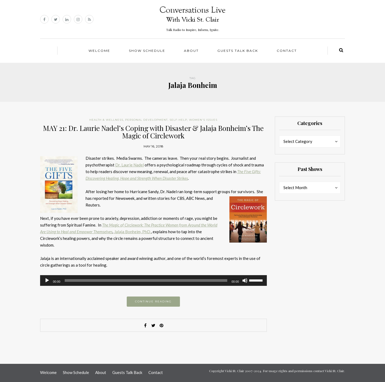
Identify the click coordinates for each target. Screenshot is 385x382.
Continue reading (153, 301)
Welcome (99, 51)
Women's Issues (203, 120)
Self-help (178, 120)
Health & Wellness (106, 120)
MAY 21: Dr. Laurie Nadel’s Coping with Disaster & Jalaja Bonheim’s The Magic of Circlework (153, 132)
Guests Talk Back (237, 51)
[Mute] (245, 280)
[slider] (146, 280)
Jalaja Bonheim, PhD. (132, 231)
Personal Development (146, 120)
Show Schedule (147, 51)
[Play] (47, 280)
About (191, 51)
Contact (287, 51)
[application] (153, 280)
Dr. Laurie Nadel (129, 164)
